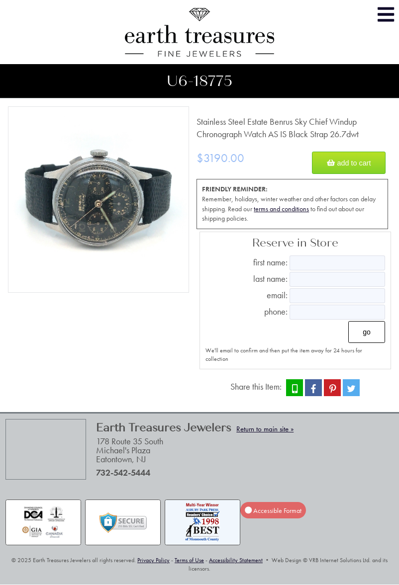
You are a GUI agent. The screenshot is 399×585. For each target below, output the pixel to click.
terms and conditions (281, 208)
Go (367, 332)
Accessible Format (273, 510)
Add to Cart (349, 163)
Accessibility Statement (236, 560)
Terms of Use (189, 560)
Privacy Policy (153, 560)
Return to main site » (265, 429)
